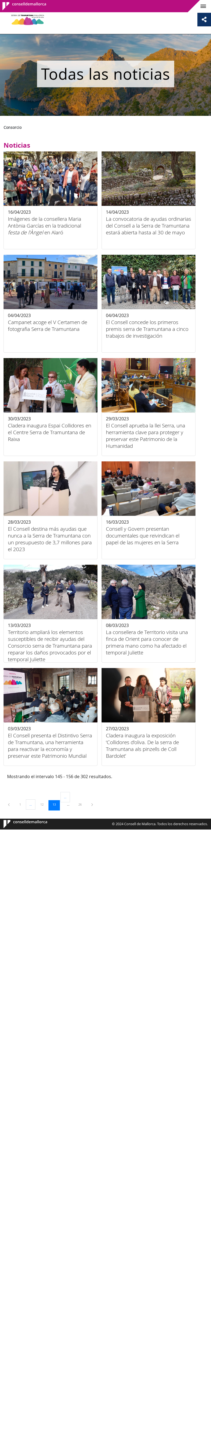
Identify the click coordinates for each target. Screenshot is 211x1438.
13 (56, 804)
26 (82, 804)
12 (44, 804)
